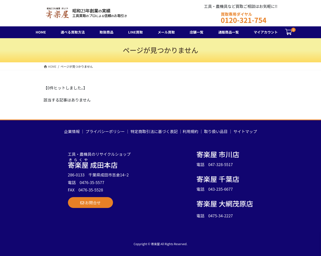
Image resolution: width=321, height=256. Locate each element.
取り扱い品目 (216, 131)
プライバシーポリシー (105, 131)
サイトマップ (245, 131)
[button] (90, 202)
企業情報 (72, 131)
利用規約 (190, 131)
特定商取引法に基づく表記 (154, 131)
